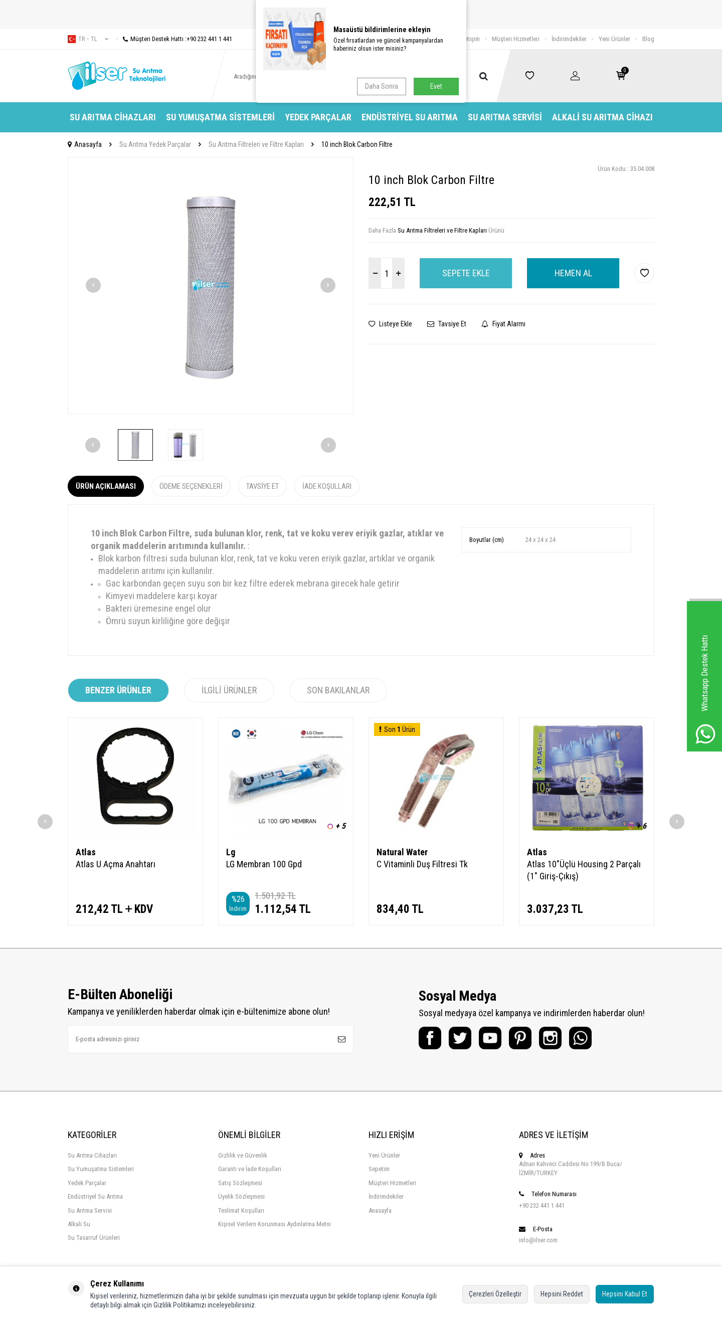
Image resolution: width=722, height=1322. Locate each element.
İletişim (470, 39)
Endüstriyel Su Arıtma (410, 117)
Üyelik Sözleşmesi (241, 1196)
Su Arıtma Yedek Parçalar (155, 144)
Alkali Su (79, 1224)
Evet (436, 86)
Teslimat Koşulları (241, 1210)
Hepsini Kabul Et (624, 1294)
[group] (210, 285)
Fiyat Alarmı (503, 324)
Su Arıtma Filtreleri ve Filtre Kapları (256, 144)
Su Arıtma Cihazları (113, 117)
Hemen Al (573, 273)
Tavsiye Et (446, 324)
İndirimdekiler (569, 39)
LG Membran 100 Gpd (264, 864)
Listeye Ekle (390, 324)
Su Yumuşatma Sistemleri (220, 117)
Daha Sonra (381, 86)
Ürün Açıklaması (106, 486)
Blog (648, 39)
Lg (230, 852)
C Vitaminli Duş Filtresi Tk (422, 864)
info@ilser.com (538, 1240)
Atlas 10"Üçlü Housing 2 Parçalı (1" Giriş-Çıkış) (584, 870)
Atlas (86, 852)
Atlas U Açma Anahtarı (115, 864)
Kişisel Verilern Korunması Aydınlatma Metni (274, 1224)
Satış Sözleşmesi (240, 1183)
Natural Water (402, 852)
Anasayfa (85, 144)
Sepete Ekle (466, 273)
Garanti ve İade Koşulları (249, 1169)
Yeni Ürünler (614, 39)
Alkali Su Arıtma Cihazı (602, 117)
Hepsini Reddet (561, 1294)
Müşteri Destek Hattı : (174, 39)
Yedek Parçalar (318, 117)
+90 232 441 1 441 (542, 1205)
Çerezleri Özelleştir (495, 1294)
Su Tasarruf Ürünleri (94, 1237)
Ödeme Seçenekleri (191, 486)
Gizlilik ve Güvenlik (242, 1155)
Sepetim (379, 1169)
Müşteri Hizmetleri (515, 39)
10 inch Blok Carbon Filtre (357, 144)
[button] (93, 285)
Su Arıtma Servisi (505, 117)
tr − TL (88, 39)
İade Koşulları (326, 486)
